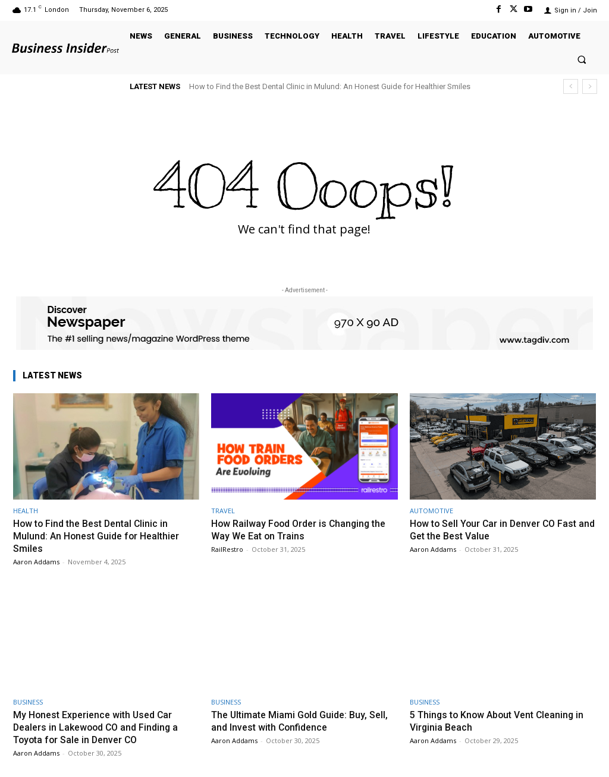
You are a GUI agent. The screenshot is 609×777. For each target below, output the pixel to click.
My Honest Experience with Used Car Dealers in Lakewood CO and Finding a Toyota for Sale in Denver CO (99, 726)
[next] (589, 86)
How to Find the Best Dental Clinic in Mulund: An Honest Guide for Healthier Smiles (329, 86)
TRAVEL (223, 510)
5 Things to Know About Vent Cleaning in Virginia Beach (502, 720)
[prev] (570, 86)
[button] (582, 59)
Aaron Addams (36, 560)
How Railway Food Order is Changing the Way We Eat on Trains (303, 529)
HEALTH (25, 510)
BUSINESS (28, 701)
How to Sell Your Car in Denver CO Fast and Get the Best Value (497, 529)
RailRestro (227, 548)
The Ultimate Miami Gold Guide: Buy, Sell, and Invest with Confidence (293, 720)
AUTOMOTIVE (431, 510)
